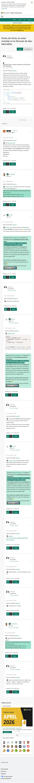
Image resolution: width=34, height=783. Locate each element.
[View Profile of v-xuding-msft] (14, 130)
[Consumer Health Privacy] (17, 779)
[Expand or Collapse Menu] (2, 16)
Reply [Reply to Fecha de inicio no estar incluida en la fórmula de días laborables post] (13, 111)
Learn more (4, 8)
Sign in (19, 19)
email (10, 265)
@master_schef (11, 143)
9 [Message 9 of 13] (10, 611)
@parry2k (10, 536)
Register (14, 19)
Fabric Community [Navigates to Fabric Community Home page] (16, 13)
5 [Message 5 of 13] (10, 688)
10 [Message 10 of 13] (10, 578)
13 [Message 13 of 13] (7, 160)
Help (24, 19)
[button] (20, 49)
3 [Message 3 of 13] (8, 305)
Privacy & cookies (4, 769)
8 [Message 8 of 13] (10, 509)
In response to (12, 290)
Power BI (14, 70)
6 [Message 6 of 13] (9, 391)
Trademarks (3, 774)
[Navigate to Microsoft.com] (5, 13)
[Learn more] (7, 733)
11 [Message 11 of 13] (10, 545)
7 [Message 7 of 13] (10, 433)
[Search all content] (22, 22)
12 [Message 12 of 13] (7, 201)
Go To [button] (29, 19)
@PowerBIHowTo (15, 237)
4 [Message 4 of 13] (9, 653)
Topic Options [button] (27, 49)
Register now (20, 30)
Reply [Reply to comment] (13, 164)
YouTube (9, 192)
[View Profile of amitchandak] (12, 174)
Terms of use (3, 771)
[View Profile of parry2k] (10, 215)
